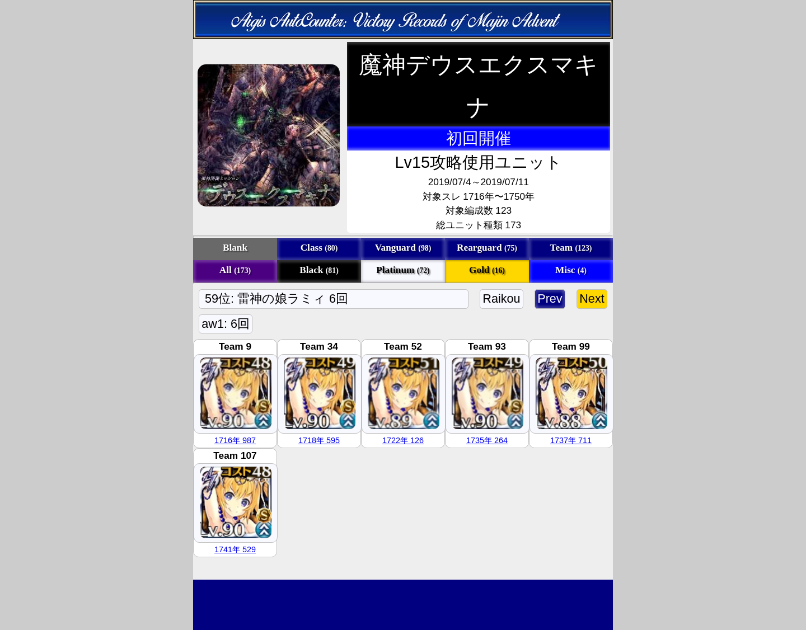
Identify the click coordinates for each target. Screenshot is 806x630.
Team (571, 247)
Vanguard (403, 247)
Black (319, 270)
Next (592, 298)
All (235, 270)
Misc (571, 270)
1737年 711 (571, 440)
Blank (235, 247)
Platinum (402, 270)
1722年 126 (403, 440)
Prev (550, 298)
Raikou (501, 298)
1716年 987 (235, 440)
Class (319, 247)
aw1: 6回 (225, 324)
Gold (487, 270)
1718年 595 (319, 440)
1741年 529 (235, 549)
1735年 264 (487, 440)
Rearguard (487, 247)
